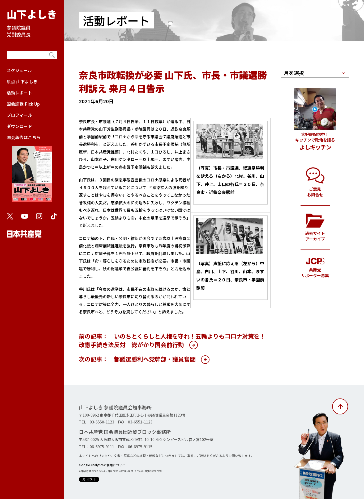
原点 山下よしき (22, 81)
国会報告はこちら (32, 170)
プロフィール (19, 115)
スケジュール (19, 70)
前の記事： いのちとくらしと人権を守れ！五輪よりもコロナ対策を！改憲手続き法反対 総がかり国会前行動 (172, 340)
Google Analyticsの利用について (102, 465)
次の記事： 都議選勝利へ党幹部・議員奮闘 (137, 359)
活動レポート (19, 92)
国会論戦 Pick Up (23, 104)
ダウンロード (19, 126)
